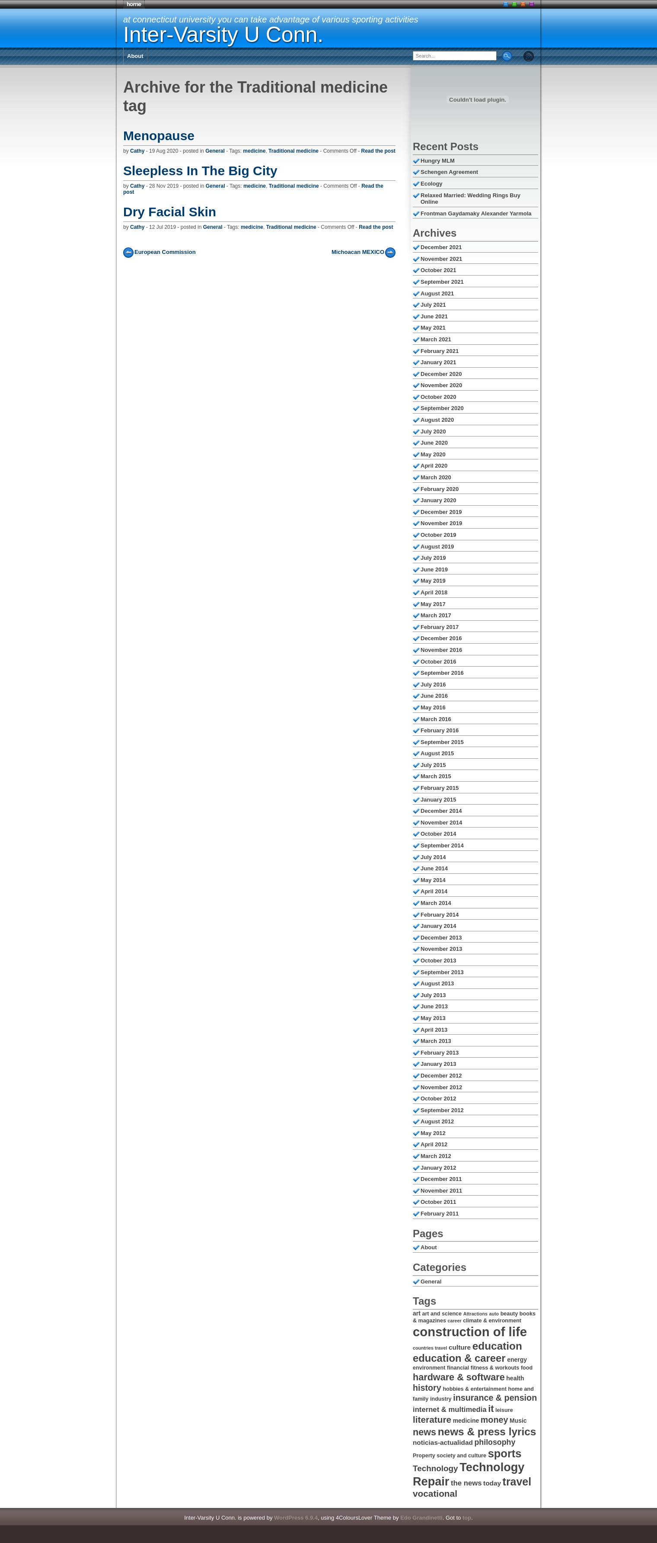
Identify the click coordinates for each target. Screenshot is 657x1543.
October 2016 (438, 661)
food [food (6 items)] (527, 1368)
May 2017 (433, 604)
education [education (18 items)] (497, 1346)
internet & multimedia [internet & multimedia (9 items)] (450, 1409)
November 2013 (441, 949)
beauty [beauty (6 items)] (509, 1314)
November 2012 (441, 1087)
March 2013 (436, 1041)
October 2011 (438, 1202)
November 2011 (441, 1190)
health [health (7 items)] (515, 1378)
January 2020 (438, 500)
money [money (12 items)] (494, 1419)
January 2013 (438, 1064)
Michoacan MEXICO (358, 252)
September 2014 (442, 845)
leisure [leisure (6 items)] (504, 1410)
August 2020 (437, 420)
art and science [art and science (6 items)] (442, 1314)
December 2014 (441, 811)
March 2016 (436, 719)
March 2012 (436, 1156)
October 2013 (438, 960)
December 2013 (441, 937)
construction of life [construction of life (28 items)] (470, 1332)
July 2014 (433, 857)
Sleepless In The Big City (200, 171)
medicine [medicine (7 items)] (466, 1420)
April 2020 (434, 465)
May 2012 (433, 1133)
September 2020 (442, 408)
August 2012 (437, 1121)
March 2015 (436, 776)
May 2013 (433, 1018)
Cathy (137, 151)
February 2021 (440, 351)
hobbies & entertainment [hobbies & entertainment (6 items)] (474, 1389)
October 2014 (438, 834)
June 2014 (434, 868)
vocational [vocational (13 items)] (435, 1493)
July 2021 (433, 305)
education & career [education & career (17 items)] (459, 1358)
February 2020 (440, 489)
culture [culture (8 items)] (460, 1347)
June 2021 (434, 316)
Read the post (378, 151)
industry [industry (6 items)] (441, 1399)
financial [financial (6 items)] (458, 1368)
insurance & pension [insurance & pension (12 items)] (495, 1397)
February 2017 (440, 627)
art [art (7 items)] (417, 1313)
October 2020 (438, 397)
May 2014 (433, 880)
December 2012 (441, 1075)
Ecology (432, 183)
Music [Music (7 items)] (518, 1420)
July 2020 (433, 431)
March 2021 (436, 339)
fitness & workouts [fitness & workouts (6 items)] (495, 1368)
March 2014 (436, 903)
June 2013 (434, 1006)
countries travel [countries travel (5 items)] (430, 1348)
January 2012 (438, 1167)
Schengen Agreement (449, 172)
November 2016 (441, 650)
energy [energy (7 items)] (517, 1359)
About (135, 56)
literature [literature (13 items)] (432, 1419)
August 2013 (437, 983)
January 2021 (438, 362)
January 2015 (438, 799)
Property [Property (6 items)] (424, 1456)
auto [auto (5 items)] (494, 1313)
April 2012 (434, 1144)
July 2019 (433, 558)
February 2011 (440, 1213)
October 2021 (438, 270)
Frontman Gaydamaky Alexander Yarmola (476, 213)
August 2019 (437, 546)
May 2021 (433, 327)
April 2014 (434, 891)
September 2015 (442, 742)
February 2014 (440, 914)
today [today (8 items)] (492, 1483)
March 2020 (436, 477)
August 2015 (437, 753)
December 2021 (441, 247)
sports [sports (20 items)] (505, 1453)
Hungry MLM (438, 160)
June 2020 (434, 442)
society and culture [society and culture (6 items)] (461, 1456)
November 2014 (441, 822)
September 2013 (442, 972)
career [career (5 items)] (455, 1320)
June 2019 (434, 569)
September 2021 (442, 282)
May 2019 (433, 580)
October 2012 (438, 1098)
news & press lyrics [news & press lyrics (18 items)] (487, 1431)
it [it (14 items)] (491, 1408)
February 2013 (440, 1052)
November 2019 (441, 523)
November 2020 (441, 385)
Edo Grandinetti (421, 1517)
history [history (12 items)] (427, 1387)
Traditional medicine (293, 151)
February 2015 (440, 788)
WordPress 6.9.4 (296, 1517)
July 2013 (433, 995)
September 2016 (442, 673)
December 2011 (441, 1179)
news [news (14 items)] (424, 1432)
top (466, 1517)
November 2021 (441, 259)
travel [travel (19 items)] (517, 1482)
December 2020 (441, 374)
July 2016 (433, 684)
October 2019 (438, 535)
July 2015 (433, 765)
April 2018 (434, 592)
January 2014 (438, 926)
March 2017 (436, 615)
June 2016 (434, 696)
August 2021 (437, 293)
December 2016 (441, 638)
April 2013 (434, 1030)
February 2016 (440, 730)
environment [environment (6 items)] (429, 1368)
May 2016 (433, 707)
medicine (254, 151)
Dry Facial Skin (169, 212)
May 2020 (433, 454)
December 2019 (441, 512)
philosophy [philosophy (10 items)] (494, 1442)
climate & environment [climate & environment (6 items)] (492, 1321)
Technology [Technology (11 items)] (435, 1468)
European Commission (165, 252)
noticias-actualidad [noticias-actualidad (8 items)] (443, 1442)
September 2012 (442, 1110)
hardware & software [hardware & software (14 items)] (459, 1377)
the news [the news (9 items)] (466, 1483)
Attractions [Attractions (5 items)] (475, 1313)
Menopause (159, 135)
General (215, 151)
